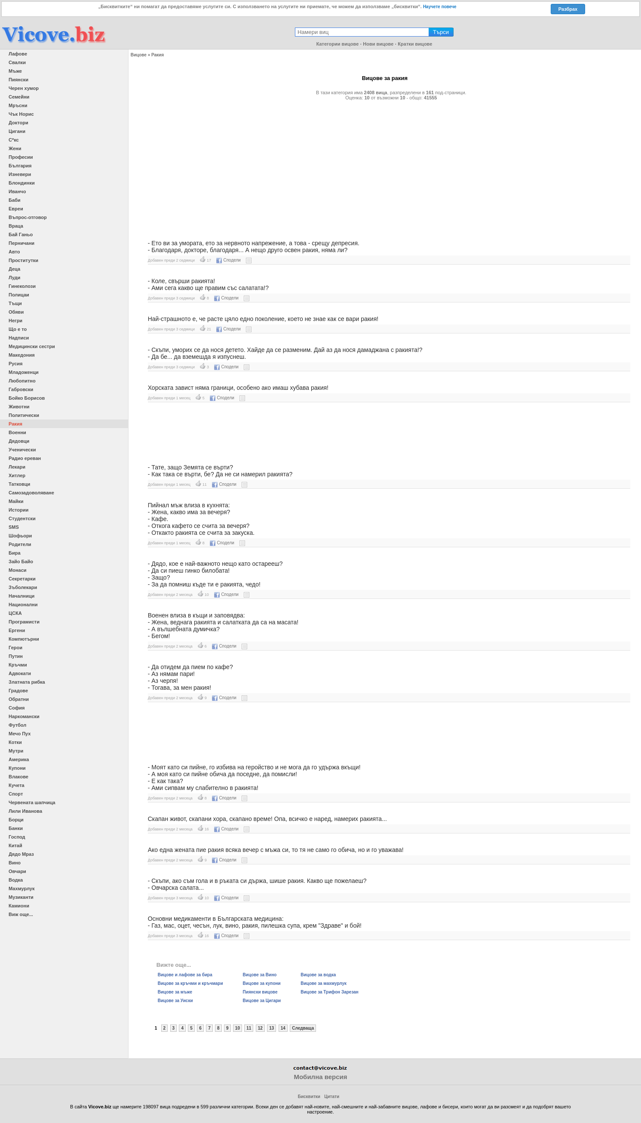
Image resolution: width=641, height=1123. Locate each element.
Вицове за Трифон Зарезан (330, 992)
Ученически (22, 449)
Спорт (16, 793)
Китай (15, 845)
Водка (16, 879)
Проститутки (23, 260)
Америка (19, 759)
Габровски (21, 389)
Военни (17, 432)
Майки (16, 501)
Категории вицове (337, 43)
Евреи (16, 208)
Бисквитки (309, 1096)
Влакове (18, 776)
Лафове (18, 53)
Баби (15, 200)
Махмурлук (21, 888)
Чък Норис (21, 114)
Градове (18, 690)
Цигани (17, 131)
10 (237, 1028)
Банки (16, 828)
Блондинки (22, 182)
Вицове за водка (318, 974)
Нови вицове (378, 43)
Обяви (16, 312)
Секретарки (22, 578)
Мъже (15, 71)
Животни (19, 406)
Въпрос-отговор (28, 217)
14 (283, 1028)
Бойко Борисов (27, 398)
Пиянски (18, 79)
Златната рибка (27, 682)
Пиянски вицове (260, 992)
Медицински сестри (32, 346)
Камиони (19, 905)
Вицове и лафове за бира (185, 974)
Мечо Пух (20, 733)
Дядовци (19, 441)
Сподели (228, 260)
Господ (17, 836)
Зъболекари (23, 587)
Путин (16, 656)
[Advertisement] (384, 166)
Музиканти (21, 897)
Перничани (21, 243)
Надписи (19, 337)
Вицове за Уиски (175, 1000)
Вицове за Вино (260, 974)
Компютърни (24, 639)
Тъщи (15, 303)
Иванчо (17, 191)
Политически (24, 415)
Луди (14, 277)
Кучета (17, 785)
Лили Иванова (25, 811)
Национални (23, 604)
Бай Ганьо (21, 234)
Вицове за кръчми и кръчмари (190, 983)
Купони (17, 768)
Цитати (331, 1096)
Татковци (19, 484)
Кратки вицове (415, 43)
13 (271, 1028)
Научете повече (440, 6)
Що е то (18, 329)
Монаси (18, 570)
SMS (14, 527)
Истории (18, 509)
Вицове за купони (262, 983)
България (20, 165)
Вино (15, 862)
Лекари (17, 466)
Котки (15, 742)
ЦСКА (15, 613)
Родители (20, 544)
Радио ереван (25, 458)
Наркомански (24, 716)
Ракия (15, 423)
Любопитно (22, 380)
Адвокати (20, 673)
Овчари (17, 871)
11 (248, 1028)
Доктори (18, 122)
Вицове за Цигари (262, 1000)
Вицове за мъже (175, 992)
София (17, 707)
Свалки (17, 62)
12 (260, 1028)
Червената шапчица (32, 802)
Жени (15, 148)
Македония (22, 355)
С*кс (14, 139)
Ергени (17, 630)
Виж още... (21, 914)
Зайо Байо (21, 561)
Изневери (20, 174)
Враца (16, 225)
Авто (14, 251)
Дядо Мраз (21, 854)
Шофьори (20, 535)
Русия (15, 363)
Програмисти (24, 621)
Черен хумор (24, 88)
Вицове (139, 54)
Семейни (19, 96)
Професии (21, 157)
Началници (21, 596)
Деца (14, 268)
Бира (15, 552)
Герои (15, 647)
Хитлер (17, 475)
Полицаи (19, 294)
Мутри (16, 750)
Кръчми (18, 664)
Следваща (303, 1028)
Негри (15, 320)
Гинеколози (22, 286)
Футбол (17, 725)
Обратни (19, 699)
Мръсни (18, 105)
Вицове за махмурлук (324, 983)
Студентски (22, 518)
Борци (16, 819)
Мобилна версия (320, 1076)
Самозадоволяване (31, 492)
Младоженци (24, 372)
